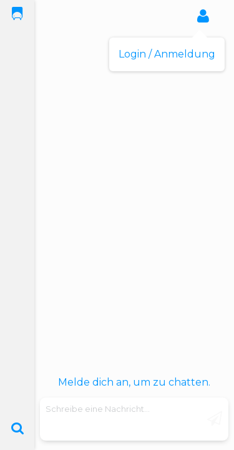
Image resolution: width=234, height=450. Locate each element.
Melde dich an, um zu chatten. (134, 382)
